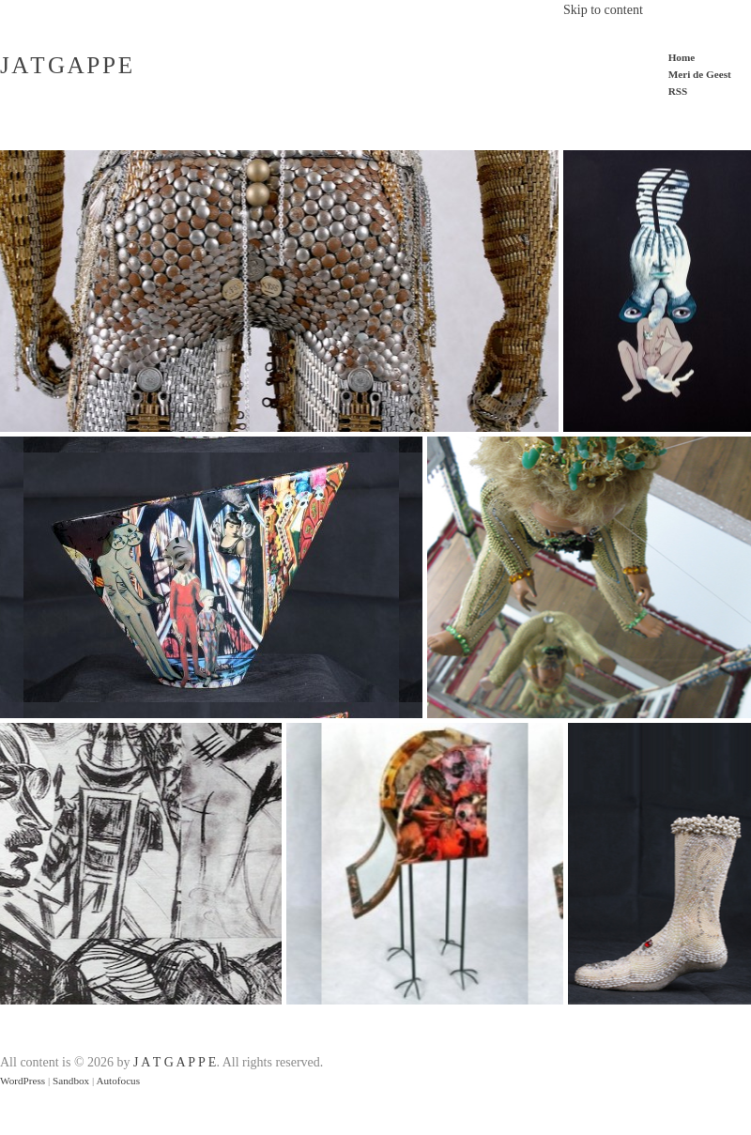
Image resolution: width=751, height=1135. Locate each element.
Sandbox (71, 1080)
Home (682, 57)
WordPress (22, 1080)
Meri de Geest (699, 74)
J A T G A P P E (65, 65)
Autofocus (118, 1080)
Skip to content (603, 10)
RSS (678, 91)
